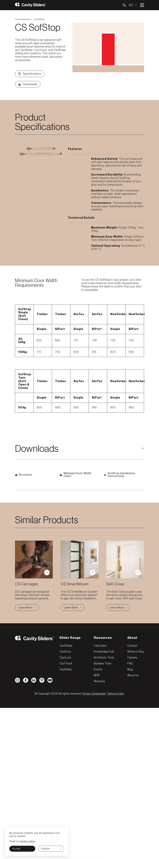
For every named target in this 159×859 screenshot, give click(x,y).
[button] (124, 5)
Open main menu (142, 5)
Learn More (28, 608)
